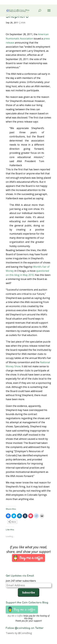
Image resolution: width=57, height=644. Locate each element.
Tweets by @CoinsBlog (19, 633)
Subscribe (28, 592)
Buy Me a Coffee (15, 615)
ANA (23, 22)
